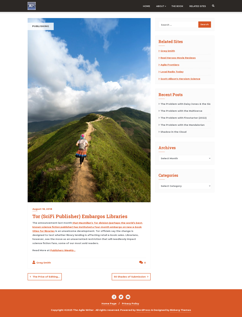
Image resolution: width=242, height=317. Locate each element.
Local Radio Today (172, 71)
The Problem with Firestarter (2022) (184, 117)
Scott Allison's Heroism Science (180, 78)
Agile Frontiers (170, 64)
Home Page (109, 303)
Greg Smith (41, 262)
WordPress (143, 310)
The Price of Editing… (46, 276)
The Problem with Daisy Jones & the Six (186, 103)
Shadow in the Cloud (173, 131)
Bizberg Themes (180, 310)
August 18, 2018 (42, 208)
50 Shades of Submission (130, 276)
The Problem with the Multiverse (181, 110)
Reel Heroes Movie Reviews (178, 57)
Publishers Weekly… (62, 250)
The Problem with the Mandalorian (182, 124)
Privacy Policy (130, 303)
